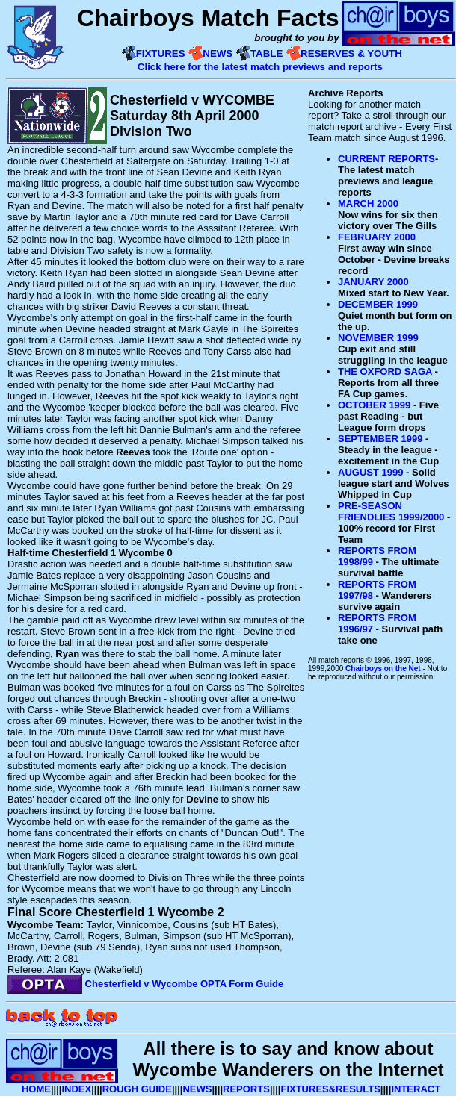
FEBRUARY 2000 (377, 237)
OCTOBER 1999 (374, 405)
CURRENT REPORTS (386, 158)
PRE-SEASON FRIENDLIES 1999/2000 (391, 511)
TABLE (266, 53)
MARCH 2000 (368, 203)
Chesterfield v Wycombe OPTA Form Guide (145, 983)
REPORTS (246, 1089)
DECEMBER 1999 (378, 304)
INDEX (76, 1089)
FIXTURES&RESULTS (330, 1089)
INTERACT (415, 1089)
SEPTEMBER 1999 (380, 438)
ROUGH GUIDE (137, 1089)
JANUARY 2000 (373, 281)
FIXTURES (160, 53)
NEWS (217, 53)
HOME (36, 1089)
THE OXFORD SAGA (385, 371)
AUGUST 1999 (370, 472)
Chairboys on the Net (383, 668)
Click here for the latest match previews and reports (262, 66)
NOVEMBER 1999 (378, 337)
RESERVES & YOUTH (351, 53)
